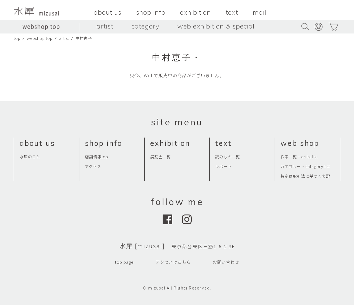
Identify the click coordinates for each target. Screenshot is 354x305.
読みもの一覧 (227, 156)
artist (105, 26)
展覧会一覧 (160, 156)
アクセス (93, 166)
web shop (299, 143)
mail (259, 12)
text (232, 12)
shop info (150, 12)
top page (124, 262)
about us (107, 12)
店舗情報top (96, 156)
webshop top (40, 38)
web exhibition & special (215, 26)
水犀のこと (30, 156)
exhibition (195, 12)
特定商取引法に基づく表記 (305, 176)
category (145, 26)
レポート (223, 166)
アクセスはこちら (173, 262)
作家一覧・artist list (299, 156)
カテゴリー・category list (305, 166)
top (17, 38)
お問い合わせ (226, 262)
